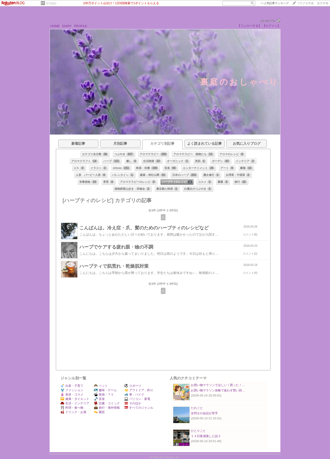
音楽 (99, 399)
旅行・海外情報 (107, 407)
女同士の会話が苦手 (204, 413)
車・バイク (134, 394)
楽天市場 (322, 3)
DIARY (67, 26)
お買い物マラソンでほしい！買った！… (218, 385)
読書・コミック (107, 403)
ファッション (71, 390)
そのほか (51, 3)
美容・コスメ (71, 394)
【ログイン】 (271, 25)
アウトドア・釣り (138, 390)
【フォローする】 (249, 25)
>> (275, 3)
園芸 (99, 412)
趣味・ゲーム (105, 390)
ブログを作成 (305, 3)
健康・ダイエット (74, 399)
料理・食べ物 (71, 407)
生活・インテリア (74, 403)
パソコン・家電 (137, 399)
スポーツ (132, 385)
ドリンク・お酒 (73, 412)
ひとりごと (198, 430)
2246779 (268, 21)
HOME (55, 26)
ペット (101, 385)
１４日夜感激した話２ (206, 436)
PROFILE (80, 26)
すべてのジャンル (138, 407)
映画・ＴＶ (104, 394)
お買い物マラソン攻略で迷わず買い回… (218, 390)
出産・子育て (71, 385)
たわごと (197, 408)
